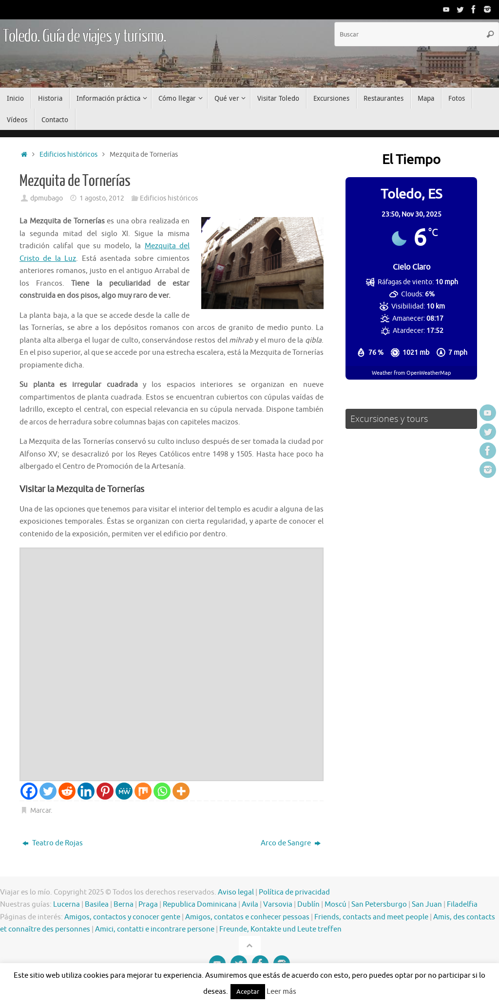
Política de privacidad (294, 892)
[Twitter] (48, 791)
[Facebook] (29, 791)
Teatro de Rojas (52, 843)
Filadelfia (462, 904)
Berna (124, 904)
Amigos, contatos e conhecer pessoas (247, 917)
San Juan (427, 904)
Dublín (308, 904)
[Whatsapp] (162, 791)
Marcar (40, 810)
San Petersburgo (379, 904)
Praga (148, 904)
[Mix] (143, 791)
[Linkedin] (86, 791)
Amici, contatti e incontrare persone (154, 929)
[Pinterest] (105, 791)
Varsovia (277, 904)
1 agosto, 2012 (101, 198)
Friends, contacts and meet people (371, 917)
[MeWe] (124, 791)
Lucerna (66, 904)
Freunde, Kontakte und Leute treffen (280, 929)
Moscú (335, 904)
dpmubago (46, 198)
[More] (181, 791)
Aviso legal (236, 892)
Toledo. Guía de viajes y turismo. (84, 36)
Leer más (281, 991)
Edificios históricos (68, 154)
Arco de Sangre (291, 843)
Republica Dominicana (200, 904)
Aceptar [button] (247, 991)
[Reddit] (67, 791)
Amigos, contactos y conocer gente (122, 917)
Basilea (97, 904)
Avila (250, 904)
